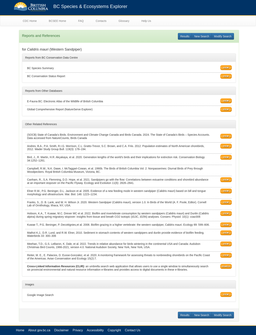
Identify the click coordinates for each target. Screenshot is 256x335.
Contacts (101, 20)
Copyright (114, 330)
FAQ (81, 20)
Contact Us (132, 330)
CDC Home (30, 20)
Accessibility (95, 330)
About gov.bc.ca (39, 330)
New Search (201, 36)
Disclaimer (61, 330)
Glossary (124, 20)
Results (185, 36)
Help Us (146, 20)
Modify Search (222, 36)
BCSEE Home (57, 20)
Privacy (78, 330)
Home (20, 330)
